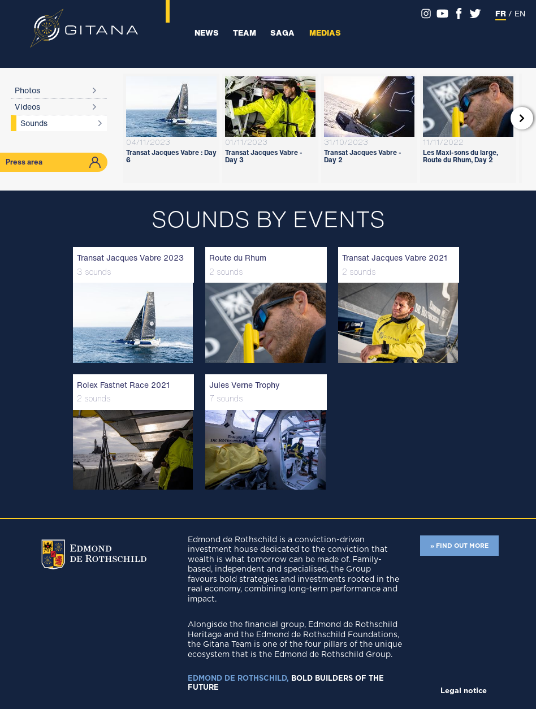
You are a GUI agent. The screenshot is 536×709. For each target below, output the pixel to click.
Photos (27, 90)
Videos (27, 107)
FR (500, 13)
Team (244, 32)
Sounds (33, 123)
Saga (282, 32)
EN (520, 13)
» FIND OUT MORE (459, 546)
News (206, 32)
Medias (325, 32)
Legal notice (463, 691)
